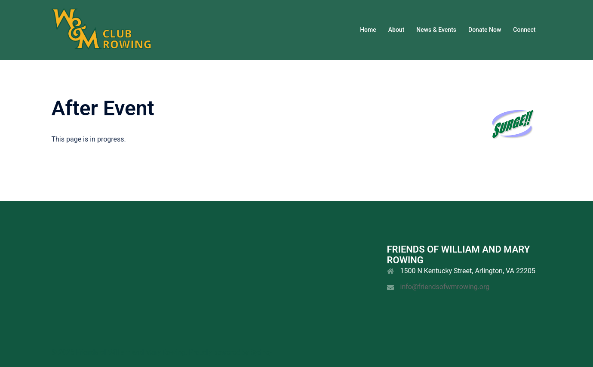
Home (368, 29)
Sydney (261, 352)
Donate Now (484, 29)
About (396, 29)
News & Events (436, 29)
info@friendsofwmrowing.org (445, 287)
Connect (524, 29)
